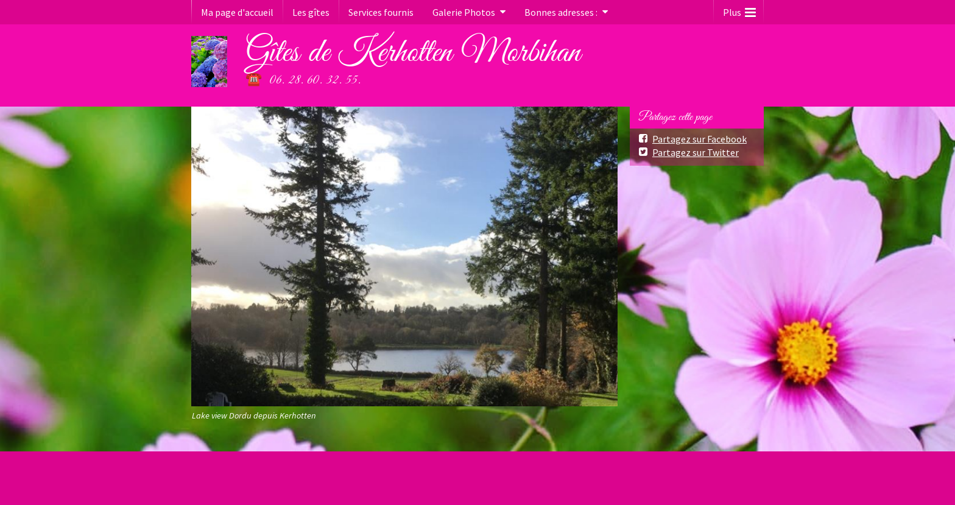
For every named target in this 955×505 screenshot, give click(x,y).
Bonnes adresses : (560, 12)
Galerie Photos (463, 12)
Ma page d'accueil (237, 12)
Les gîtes (310, 12)
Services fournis (381, 12)
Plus (739, 9)
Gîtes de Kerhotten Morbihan (412, 53)
